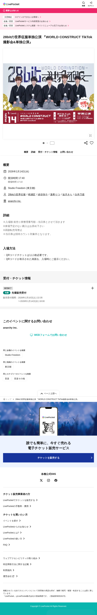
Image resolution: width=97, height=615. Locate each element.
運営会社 (9, 576)
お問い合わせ (66, 152)
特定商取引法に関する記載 (16, 564)
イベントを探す (10, 520)
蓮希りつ (55, 194)
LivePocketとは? (11, 532)
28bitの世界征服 (17, 194)
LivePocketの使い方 (12, 538)
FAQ (5, 545)
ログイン (91, 6)
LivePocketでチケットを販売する (19, 500)
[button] (44, 143)
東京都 (8, 367)
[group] (48, 93)
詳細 (33, 152)
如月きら (67, 194)
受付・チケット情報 (47, 152)
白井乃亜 (80, 194)
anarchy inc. (14, 201)
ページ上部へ (50, 393)
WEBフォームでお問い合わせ (48, 335)
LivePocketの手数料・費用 (16, 506)
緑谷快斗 (43, 194)
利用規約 (7, 570)
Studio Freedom (12, 355)
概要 (26, 152)
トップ (8, 399)
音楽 (7, 378)
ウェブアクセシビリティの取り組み (20, 558)
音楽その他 (19, 378)
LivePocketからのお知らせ (16, 526)
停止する (52, 143)
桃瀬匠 (31, 194)
